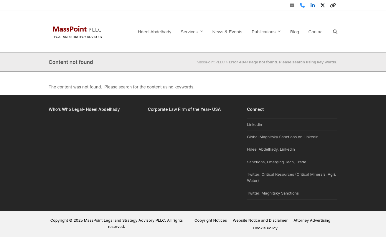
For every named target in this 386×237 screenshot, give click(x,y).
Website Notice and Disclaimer (260, 220)
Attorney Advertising (311, 220)
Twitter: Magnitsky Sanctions (273, 193)
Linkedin (254, 124)
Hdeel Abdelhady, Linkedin (271, 149)
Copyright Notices (210, 220)
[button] (335, 31)
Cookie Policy (265, 228)
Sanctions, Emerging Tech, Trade (276, 161)
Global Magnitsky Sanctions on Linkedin (283, 136)
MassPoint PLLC (211, 62)
